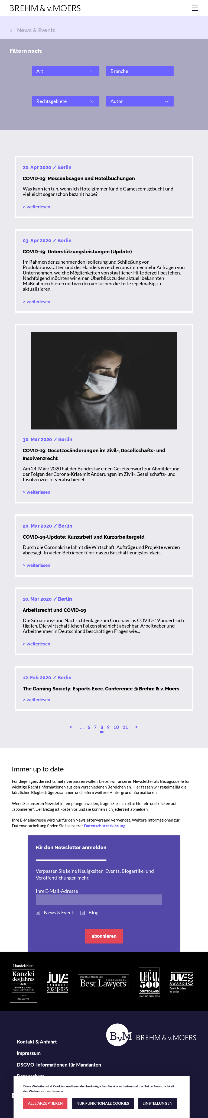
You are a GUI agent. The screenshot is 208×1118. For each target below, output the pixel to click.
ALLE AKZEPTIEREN (45, 1103)
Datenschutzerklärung (104, 826)
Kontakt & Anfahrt (37, 1042)
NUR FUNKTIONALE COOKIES (102, 1103)
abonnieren (104, 936)
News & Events (60, 912)
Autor (116, 101)
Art (39, 71)
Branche (119, 71)
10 (116, 727)
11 (125, 727)
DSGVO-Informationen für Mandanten (59, 1065)
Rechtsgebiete (51, 101)
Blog (93, 912)
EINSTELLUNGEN (157, 1103)
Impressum (29, 1053)
